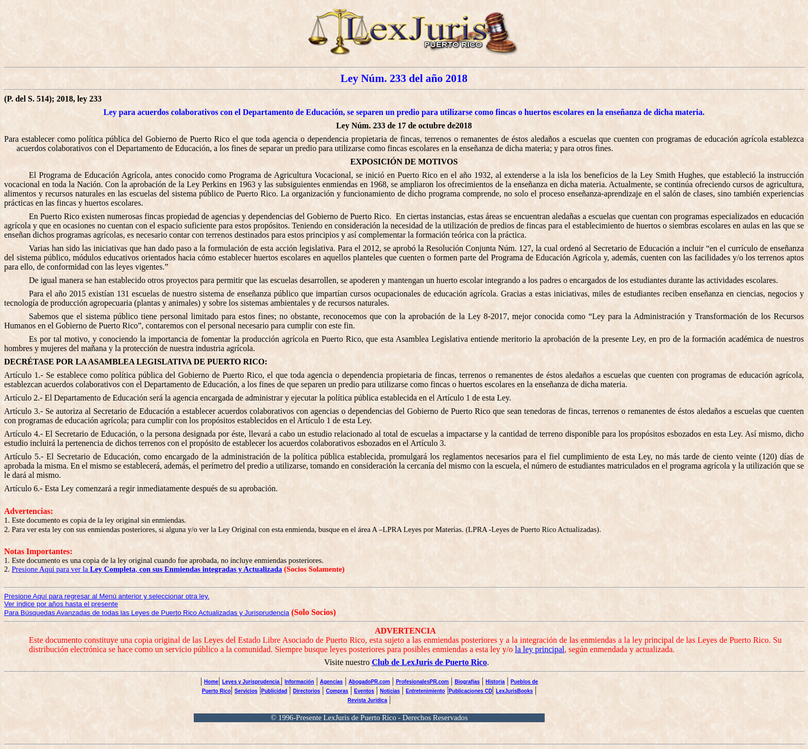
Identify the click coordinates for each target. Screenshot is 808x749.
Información (299, 682)
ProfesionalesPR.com (422, 682)
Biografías (467, 682)
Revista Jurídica (368, 700)
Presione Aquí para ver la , (147, 569)
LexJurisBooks (514, 691)
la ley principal (539, 649)
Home (211, 682)
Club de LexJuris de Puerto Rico (429, 662)
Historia (494, 682)
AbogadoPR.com (369, 682)
